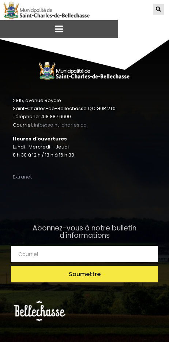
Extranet (22, 176)
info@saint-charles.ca (60, 124)
